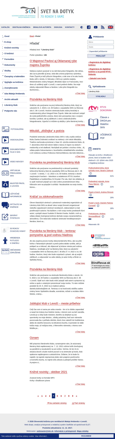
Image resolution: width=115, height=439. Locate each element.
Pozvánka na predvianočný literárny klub (55, 162)
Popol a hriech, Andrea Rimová (100, 192)
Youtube (95, 27)
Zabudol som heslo (98, 78)
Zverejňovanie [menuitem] (11, 88)
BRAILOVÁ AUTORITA (42, 27)
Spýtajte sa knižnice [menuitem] (13, 82)
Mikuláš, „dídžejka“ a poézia (47, 130)
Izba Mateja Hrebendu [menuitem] (14, 93)
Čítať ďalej (81, 93)
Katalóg (5, 27)
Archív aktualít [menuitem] (11, 99)
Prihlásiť (100, 56)
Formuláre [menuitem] (9, 59)
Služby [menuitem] (7, 71)
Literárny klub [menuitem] (10, 105)
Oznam (34, 337)
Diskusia (58, 27)
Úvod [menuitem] (6, 36)
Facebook (88, 27)
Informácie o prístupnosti (65, 431)
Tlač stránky (79, 403)
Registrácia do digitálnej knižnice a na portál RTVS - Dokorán (99, 71)
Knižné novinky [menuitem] (11, 48)
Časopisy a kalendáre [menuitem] (14, 76)
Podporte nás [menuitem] (10, 111)
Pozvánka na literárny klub (46, 99)
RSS (102, 27)
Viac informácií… (42, 436)
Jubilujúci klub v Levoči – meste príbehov (55, 303)
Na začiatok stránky (58, 403)
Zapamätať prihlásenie (97, 51)
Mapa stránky (82, 431)
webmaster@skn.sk (45, 431)
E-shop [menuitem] (7, 42)
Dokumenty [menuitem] (9, 65)
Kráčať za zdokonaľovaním (46, 196)
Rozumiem (86, 436)
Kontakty (69, 27)
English (110, 27)
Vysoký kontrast (81, 27)
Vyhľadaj (100, 96)
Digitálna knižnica (21, 27)
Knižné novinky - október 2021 (48, 371)
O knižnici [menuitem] (9, 53)
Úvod (32, 36)
